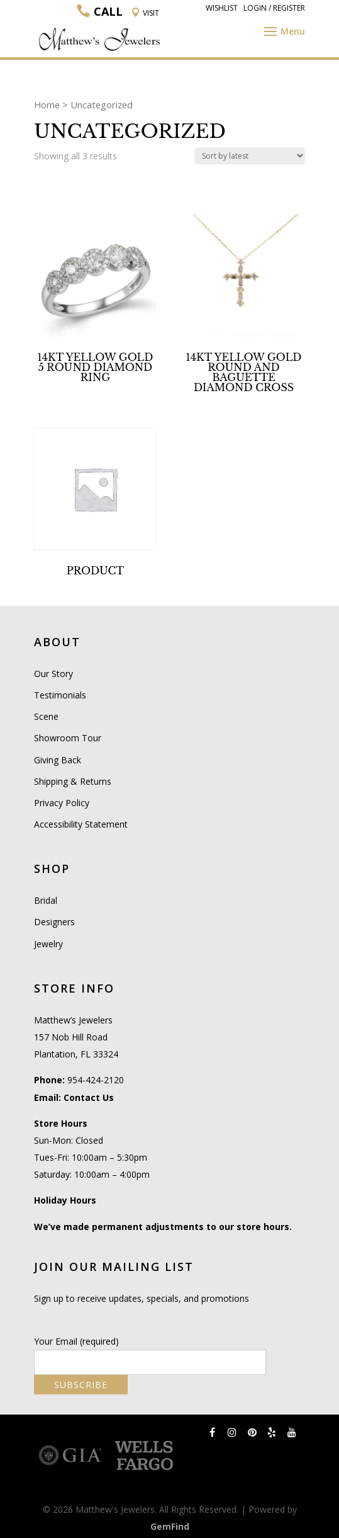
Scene (46, 716)
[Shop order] (249, 155)
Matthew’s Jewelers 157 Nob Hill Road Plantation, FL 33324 (76, 1037)
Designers (54, 922)
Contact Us (89, 1097)
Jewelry (48, 944)
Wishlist (219, 8)
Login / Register (274, 8)
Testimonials (60, 695)
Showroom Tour (67, 738)
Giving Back (57, 760)
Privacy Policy (61, 803)
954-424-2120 (95, 1080)
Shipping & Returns (72, 781)
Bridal (45, 900)
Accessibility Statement (81, 824)
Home (47, 104)
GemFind (169, 1526)
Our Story (53, 674)
